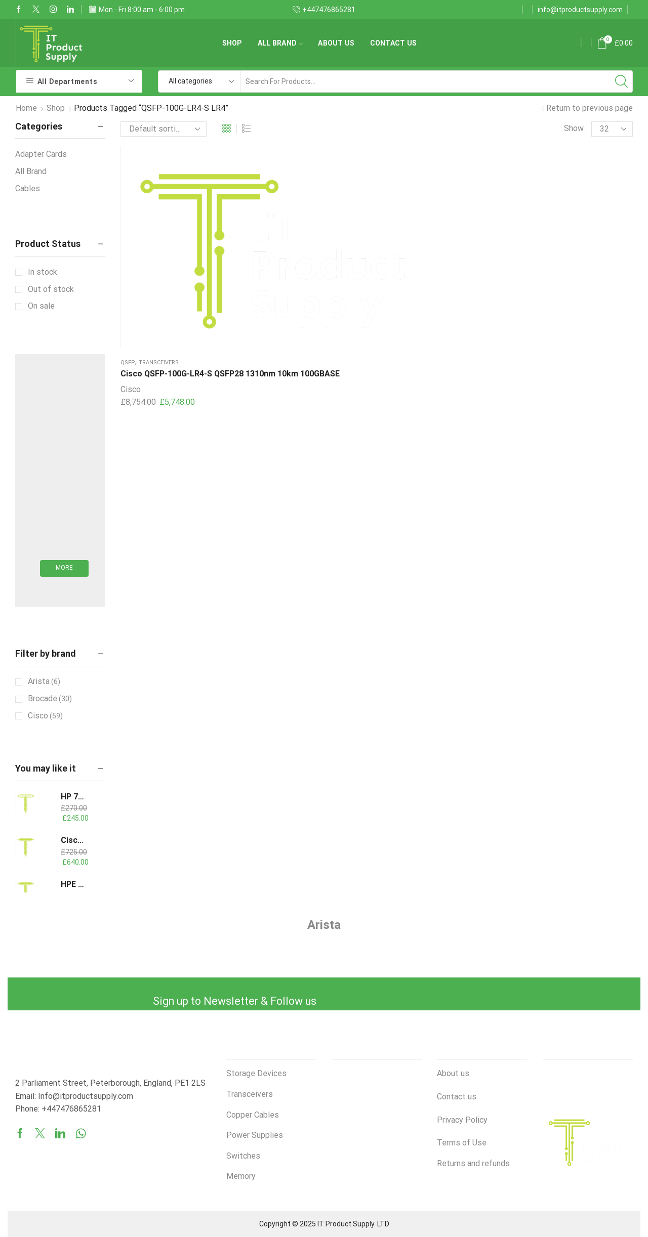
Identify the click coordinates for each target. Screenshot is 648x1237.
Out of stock (51, 289)
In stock (42, 272)
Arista (44, 681)
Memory (241, 1176)
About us (336, 43)
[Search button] (621, 81)
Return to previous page (589, 108)
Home (26, 108)
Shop (232, 43)
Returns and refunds (473, 1163)
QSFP (127, 225)
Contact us (393, 43)
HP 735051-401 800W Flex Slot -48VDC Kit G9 (74, 796)
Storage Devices (256, 1073)
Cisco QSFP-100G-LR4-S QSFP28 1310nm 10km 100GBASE (163, 249)
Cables (27, 188)
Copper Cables (252, 1115)
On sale (41, 306)
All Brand (280, 43)
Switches (243, 1156)
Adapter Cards (41, 154)
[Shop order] (163, 129)
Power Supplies (254, 1135)
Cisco (130, 276)
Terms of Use (462, 1142)
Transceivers (159, 225)
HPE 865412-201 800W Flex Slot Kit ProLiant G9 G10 (74, 884)
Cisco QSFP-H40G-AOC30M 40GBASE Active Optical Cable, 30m (74, 840)
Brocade (50, 699)
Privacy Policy (462, 1120)
